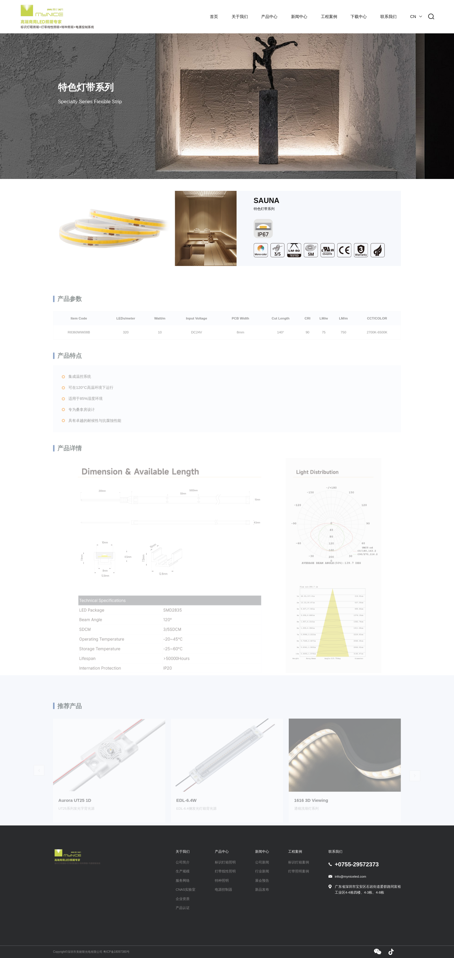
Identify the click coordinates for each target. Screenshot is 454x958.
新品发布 (262, 889)
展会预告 (262, 880)
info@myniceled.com (350, 876)
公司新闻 (262, 862)
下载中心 (359, 16)
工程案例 (329, 16)
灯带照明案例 (298, 871)
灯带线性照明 (225, 871)
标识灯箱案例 (298, 862)
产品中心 (269, 16)
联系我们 (388, 16)
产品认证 (183, 908)
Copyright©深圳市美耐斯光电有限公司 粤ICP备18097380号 (91, 951)
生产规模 (183, 871)
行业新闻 (262, 871)
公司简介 (183, 862)
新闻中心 (299, 16)
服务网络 (183, 880)
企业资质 (183, 899)
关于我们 (240, 16)
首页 (214, 16)
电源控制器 (223, 889)
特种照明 (222, 880)
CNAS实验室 (185, 889)
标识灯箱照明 (225, 862)
